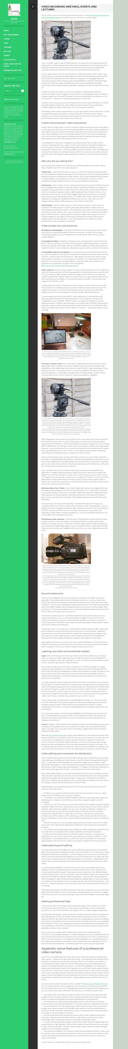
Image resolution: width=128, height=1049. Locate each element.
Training (7, 47)
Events (7, 55)
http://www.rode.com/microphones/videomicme (60, 266)
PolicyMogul (10, 60)
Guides (7, 39)
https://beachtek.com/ (58, 735)
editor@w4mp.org (10, 142)
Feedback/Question (12, 70)
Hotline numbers (11, 35)
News (6, 31)
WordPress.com (18, 162)
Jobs (6, 43)
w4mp (14, 19)
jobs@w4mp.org (9, 154)
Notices (7, 51)
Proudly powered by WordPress (14, 161)
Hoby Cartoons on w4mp (12, 65)
